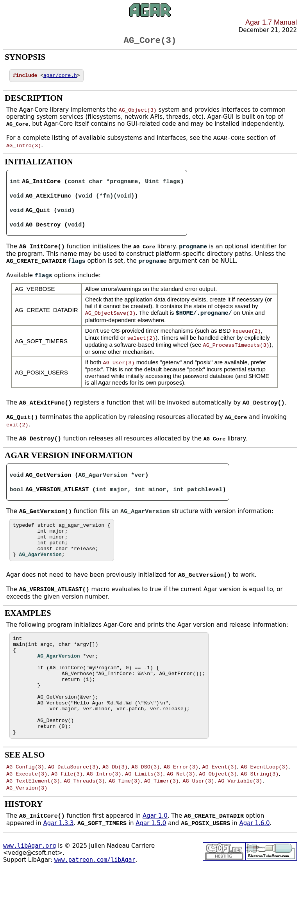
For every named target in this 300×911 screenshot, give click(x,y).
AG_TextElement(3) (33, 817)
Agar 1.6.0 (254, 861)
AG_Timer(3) (161, 817)
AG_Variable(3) (240, 817)
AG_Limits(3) (144, 810)
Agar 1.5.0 (151, 861)
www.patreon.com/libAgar (95, 897)
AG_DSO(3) (145, 803)
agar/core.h (60, 78)
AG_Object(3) (138, 112)
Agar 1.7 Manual (271, 22)
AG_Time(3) (124, 817)
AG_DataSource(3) (73, 803)
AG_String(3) (260, 810)
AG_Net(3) (181, 810)
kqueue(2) (246, 337)
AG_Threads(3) (84, 817)
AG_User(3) (119, 369)
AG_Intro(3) (23, 148)
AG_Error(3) (181, 803)
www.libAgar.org (29, 883)
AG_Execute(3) (26, 810)
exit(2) (17, 431)
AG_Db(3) (115, 803)
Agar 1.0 (155, 853)
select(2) (141, 344)
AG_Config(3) (25, 803)
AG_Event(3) (219, 803)
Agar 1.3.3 (58, 861)
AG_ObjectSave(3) (110, 319)
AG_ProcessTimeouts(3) (236, 351)
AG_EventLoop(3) (264, 803)
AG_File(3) (67, 810)
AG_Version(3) (26, 824)
